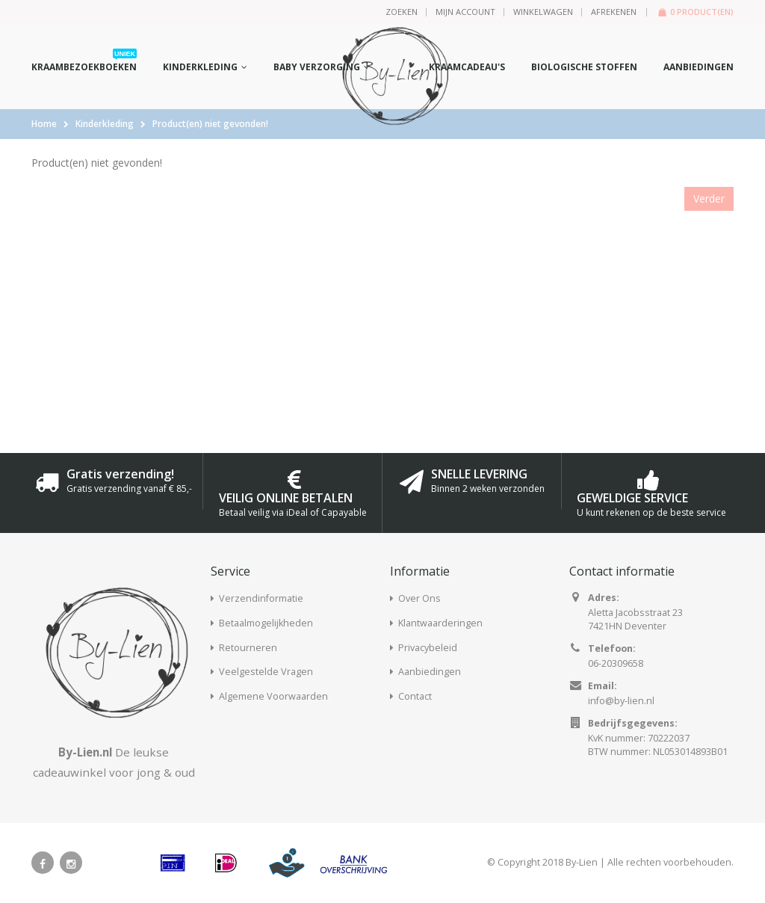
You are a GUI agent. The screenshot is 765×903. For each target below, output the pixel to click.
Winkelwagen (543, 11)
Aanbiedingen (429, 671)
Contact (415, 696)
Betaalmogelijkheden (266, 623)
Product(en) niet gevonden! (210, 123)
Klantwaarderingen (440, 623)
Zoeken (401, 11)
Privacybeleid (427, 647)
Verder (709, 198)
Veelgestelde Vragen (266, 671)
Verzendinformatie (261, 598)
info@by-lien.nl (621, 700)
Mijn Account (465, 11)
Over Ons (419, 598)
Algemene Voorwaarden (273, 696)
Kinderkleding (104, 123)
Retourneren (248, 647)
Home (44, 123)
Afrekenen (614, 11)
